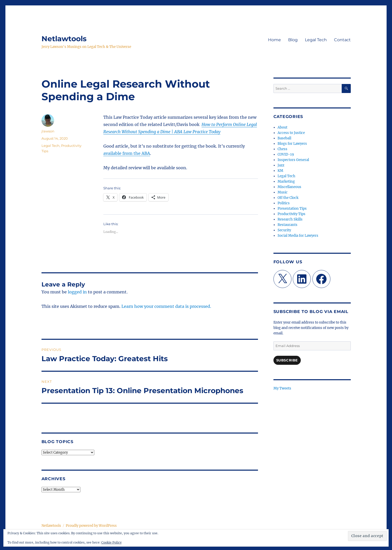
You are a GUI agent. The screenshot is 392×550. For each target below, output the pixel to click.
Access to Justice (291, 133)
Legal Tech (316, 39)
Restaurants (287, 225)
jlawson (47, 131)
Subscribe (287, 360)
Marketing (286, 181)
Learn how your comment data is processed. (166, 306)
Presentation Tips (292, 208)
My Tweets (282, 388)
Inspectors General (293, 160)
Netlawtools (64, 38)
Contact (342, 39)
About (282, 127)
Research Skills (290, 219)
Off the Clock (288, 198)
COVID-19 (286, 154)
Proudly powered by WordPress (91, 525)
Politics (284, 203)
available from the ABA (126, 153)
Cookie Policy (111, 542)
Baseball (284, 138)
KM (280, 170)
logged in (77, 291)
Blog (293, 39)
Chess (282, 149)
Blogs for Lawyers (292, 143)
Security (284, 230)
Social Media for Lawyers (298, 235)
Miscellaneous (289, 187)
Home (274, 39)
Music (283, 192)
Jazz (281, 165)
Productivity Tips (291, 214)
